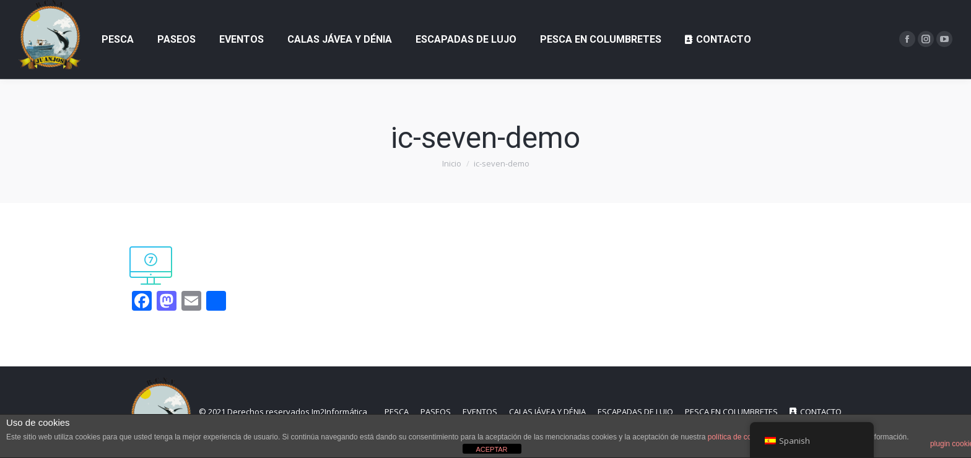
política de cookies (738, 437)
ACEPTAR (491, 449)
